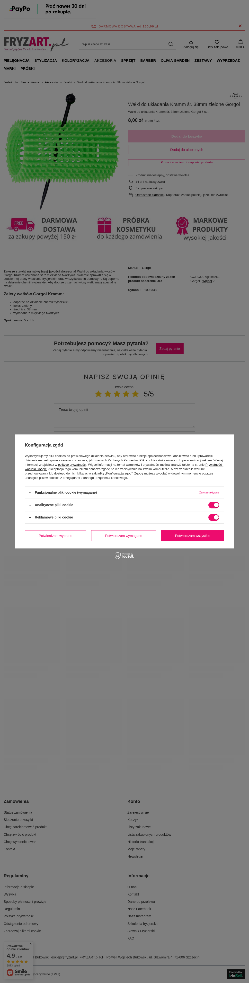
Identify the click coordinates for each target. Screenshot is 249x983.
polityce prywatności (72, 464)
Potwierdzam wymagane (123, 536)
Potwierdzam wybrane (55, 536)
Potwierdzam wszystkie (192, 536)
